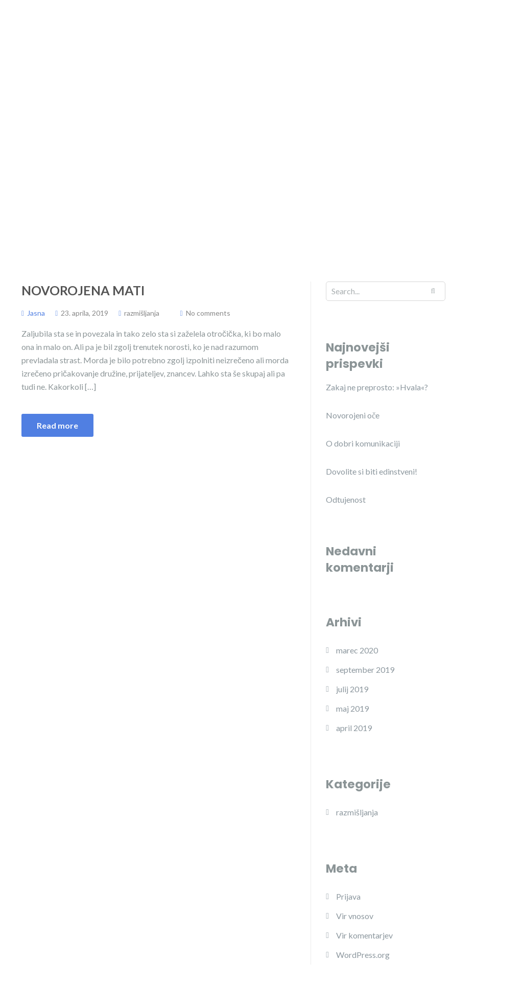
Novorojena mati (83, 290)
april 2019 (354, 728)
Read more (57, 425)
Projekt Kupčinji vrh (403, 30)
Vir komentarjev (364, 935)
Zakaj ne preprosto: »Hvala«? (377, 387)
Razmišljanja (316, 50)
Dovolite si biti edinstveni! (371, 471)
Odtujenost (346, 499)
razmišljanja (141, 313)
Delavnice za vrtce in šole (406, 50)
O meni (248, 30)
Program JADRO (313, 30)
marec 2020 (357, 650)
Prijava (348, 896)
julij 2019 (352, 689)
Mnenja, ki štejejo (239, 50)
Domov (200, 30)
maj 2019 (352, 708)
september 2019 (365, 669)
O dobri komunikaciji (363, 443)
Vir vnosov (354, 916)
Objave (474, 30)
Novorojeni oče (352, 415)
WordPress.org (363, 954)
